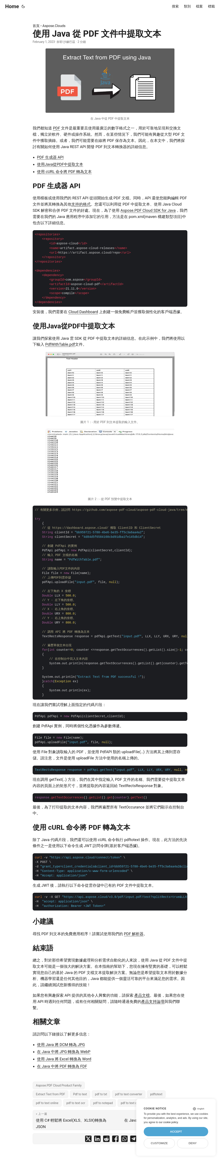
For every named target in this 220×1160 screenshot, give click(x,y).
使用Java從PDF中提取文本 (60, 164)
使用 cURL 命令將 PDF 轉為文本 (64, 171)
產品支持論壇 (152, 1001)
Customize (159, 1143)
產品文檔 (142, 995)
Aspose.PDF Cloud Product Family (59, 1085)
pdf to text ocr (75, 1103)
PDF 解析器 (134, 934)
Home (12, 6)
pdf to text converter (128, 1094)
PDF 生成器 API (50, 157)
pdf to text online (47, 1103)
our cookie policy (168, 1122)
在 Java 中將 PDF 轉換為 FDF (62, 1066)
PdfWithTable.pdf (60, 344)
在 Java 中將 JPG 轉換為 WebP (63, 1051)
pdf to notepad (103, 1103)
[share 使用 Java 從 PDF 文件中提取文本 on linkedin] (97, 1140)
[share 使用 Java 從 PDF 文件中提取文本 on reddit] (106, 1140)
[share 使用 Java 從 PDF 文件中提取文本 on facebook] (115, 1140)
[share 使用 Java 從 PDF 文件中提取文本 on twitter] (88, 1140)
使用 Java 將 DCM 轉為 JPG (61, 1044)
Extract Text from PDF (50, 1094)
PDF (56, 128)
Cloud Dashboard (83, 312)
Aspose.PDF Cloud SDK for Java (148, 210)
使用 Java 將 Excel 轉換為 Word (64, 1059)
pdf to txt (101, 1094)
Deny (193, 1143)
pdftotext (156, 1094)
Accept (176, 1131)
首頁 (36, 26)
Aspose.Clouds (54, 26)
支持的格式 (81, 204)
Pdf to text (80, 1094)
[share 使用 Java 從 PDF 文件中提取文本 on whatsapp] (124, 1140)
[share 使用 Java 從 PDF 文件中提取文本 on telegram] (133, 1140)
